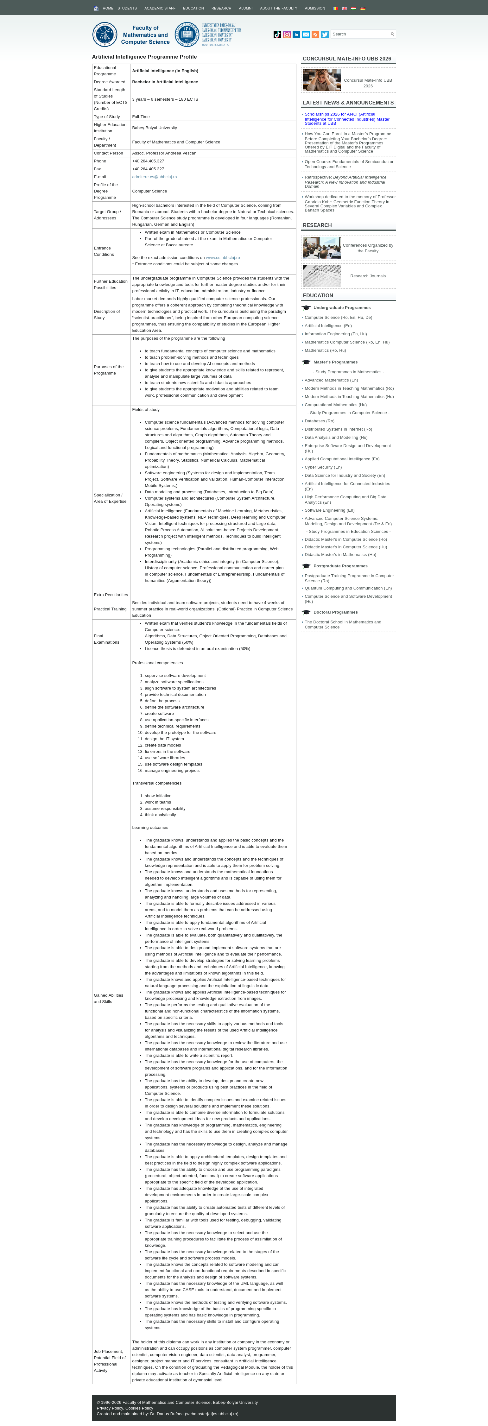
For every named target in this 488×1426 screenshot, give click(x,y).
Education (193, 8)
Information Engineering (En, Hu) (336, 333)
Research (221, 8)
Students (127, 8)
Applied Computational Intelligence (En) (342, 459)
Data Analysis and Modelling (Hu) (336, 437)
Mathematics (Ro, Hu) (325, 350)
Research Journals (368, 276)
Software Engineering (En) (330, 510)
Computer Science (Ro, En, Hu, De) (338, 317)
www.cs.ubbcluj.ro (223, 257)
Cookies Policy (139, 1408)
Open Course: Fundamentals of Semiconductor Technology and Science (349, 164)
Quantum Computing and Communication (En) (348, 588)
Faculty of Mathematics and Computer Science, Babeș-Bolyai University (190, 1402)
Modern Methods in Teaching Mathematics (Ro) (349, 388)
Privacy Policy (110, 1408)
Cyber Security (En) (323, 467)
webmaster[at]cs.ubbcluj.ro (212, 1413)
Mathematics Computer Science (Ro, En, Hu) (347, 342)
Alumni (246, 8)
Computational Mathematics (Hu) (336, 404)
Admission (315, 8)
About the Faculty (278, 8)
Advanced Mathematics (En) (331, 380)
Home (108, 8)
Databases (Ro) (320, 421)
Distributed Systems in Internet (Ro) (338, 429)
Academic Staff (159, 8)
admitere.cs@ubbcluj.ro (154, 176)
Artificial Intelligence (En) (328, 325)
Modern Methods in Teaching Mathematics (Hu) (349, 396)
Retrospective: (346, 182)
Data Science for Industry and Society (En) (345, 475)
